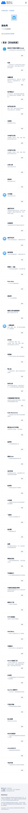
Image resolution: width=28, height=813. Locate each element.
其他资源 (11, 10)
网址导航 (5, 10)
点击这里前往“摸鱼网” (8, 33)
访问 (22, 55)
